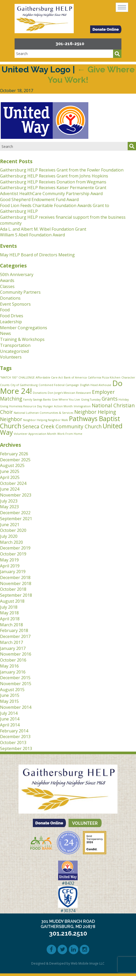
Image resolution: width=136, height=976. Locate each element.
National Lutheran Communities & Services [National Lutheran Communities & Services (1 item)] (43, 413)
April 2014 (10, 725)
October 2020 (13, 530)
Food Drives (11, 316)
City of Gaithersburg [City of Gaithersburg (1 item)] (24, 385)
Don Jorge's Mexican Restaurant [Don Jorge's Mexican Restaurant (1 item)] (69, 393)
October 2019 (13, 554)
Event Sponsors (15, 304)
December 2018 (15, 577)
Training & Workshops (22, 339)
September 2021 (16, 518)
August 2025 (12, 465)
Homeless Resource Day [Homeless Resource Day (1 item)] (25, 406)
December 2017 (15, 636)
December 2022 (15, 513)
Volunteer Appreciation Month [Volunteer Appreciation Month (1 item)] (35, 434)
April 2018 (10, 619)
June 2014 (9, 719)
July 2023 (8, 501)
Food (5, 310)
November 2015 (15, 683)
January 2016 (13, 672)
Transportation (15, 345)
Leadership (11, 322)
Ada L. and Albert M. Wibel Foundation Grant (43, 229)
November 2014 (15, 707)
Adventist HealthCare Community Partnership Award (51, 193)
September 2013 (16, 748)
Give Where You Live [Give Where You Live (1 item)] (66, 399)
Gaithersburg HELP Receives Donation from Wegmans (53, 182)
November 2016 (15, 654)
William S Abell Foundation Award (32, 235)
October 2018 (13, 589)
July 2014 (8, 713)
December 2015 (15, 678)
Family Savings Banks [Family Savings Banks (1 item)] (37, 399)
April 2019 (10, 566)
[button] (122, 7)
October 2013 (13, 742)
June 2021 (9, 524)
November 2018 (15, 583)
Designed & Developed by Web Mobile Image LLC (67, 963)
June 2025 (9, 471)
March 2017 (11, 642)
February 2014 (14, 731)
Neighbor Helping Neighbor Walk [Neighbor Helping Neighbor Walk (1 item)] (45, 420)
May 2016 (9, 666)
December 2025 (15, 460)
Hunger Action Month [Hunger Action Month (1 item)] (58, 406)
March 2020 (11, 542)
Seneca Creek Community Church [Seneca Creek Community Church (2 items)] (62, 426)
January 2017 (13, 648)
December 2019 (15, 548)
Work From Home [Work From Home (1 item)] (69, 434)
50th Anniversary (16, 274)
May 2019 (9, 560)
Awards (7, 280)
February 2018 (14, 630)
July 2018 (8, 607)
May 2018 (9, 613)
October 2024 (13, 483)
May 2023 (9, 507)
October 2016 (13, 660)
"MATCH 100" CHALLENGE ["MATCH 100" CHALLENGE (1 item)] (17, 377)
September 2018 (16, 595)
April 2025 (10, 477)
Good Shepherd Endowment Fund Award (39, 199)
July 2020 (8, 536)
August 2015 (12, 689)
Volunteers (11, 357)
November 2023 (15, 495)
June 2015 (9, 695)
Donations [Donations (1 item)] (40, 393)
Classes (7, 286)
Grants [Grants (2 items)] (110, 398)
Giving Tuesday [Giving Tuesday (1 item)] (91, 399)
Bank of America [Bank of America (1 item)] (75, 377)
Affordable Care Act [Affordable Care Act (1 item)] (49, 377)
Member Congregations (23, 328)
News (5, 333)
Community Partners (20, 292)
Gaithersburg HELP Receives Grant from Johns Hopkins (54, 176)
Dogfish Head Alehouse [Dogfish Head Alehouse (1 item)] (95, 385)
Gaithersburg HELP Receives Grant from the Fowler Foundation (61, 170)
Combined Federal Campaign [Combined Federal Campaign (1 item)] (59, 385)
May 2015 (9, 701)
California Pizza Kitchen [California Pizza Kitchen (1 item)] (104, 377)
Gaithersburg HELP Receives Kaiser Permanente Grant (53, 187)
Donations (10, 298)
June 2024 (9, 489)
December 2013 (15, 736)
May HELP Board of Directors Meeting (37, 255)
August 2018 (12, 601)
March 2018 (11, 625)
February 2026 (14, 454)
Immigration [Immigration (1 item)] (82, 406)
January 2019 (13, 571)
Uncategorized (14, 351)
